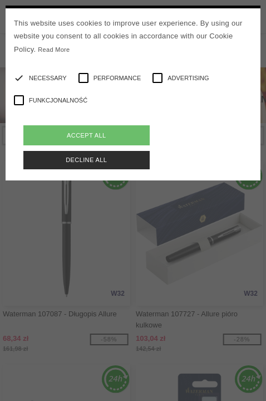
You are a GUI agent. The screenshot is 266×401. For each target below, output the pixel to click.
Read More (54, 49)
